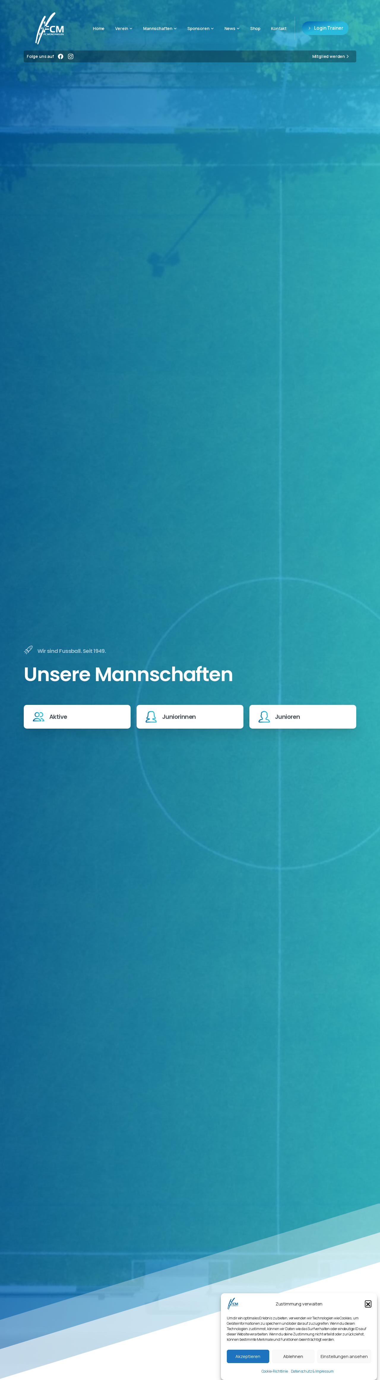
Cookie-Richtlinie (275, 1371)
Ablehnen (293, 1356)
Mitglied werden (331, 56)
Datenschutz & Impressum (312, 1371)
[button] (368, 1304)
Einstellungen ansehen (344, 1356)
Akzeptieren (247, 1356)
